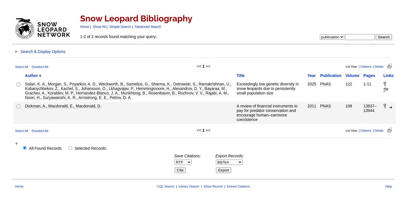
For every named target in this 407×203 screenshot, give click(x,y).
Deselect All (40, 67)
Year (312, 75)
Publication (330, 75)
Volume (352, 75)
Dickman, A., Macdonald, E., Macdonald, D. (63, 106)
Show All (99, 27)
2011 (312, 106)
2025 (312, 84)
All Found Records (45, 148)
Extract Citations (238, 186)
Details (378, 66)
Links (389, 75)
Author (31, 75)
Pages (369, 75)
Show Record (213, 186)
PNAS (325, 84)
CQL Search (165, 186)
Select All (21, 67)
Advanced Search (148, 27)
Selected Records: (91, 148)
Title (241, 75)
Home (84, 27)
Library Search (189, 186)
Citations (366, 66)
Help (388, 186)
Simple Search (120, 27)
